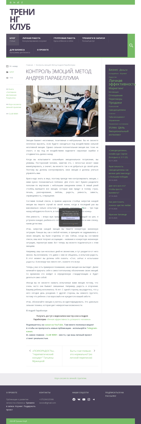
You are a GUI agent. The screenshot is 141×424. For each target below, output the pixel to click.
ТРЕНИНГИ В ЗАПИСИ (93, 39)
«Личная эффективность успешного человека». (69, 319)
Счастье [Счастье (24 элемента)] (112, 113)
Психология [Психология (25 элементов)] (113, 106)
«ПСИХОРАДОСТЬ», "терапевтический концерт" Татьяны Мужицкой (43, 356)
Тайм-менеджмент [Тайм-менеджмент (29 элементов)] (117, 117)
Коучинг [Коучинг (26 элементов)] (123, 73)
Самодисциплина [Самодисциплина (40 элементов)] (117, 109)
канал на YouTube (54, 324)
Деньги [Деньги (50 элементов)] (123, 69)
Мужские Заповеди (118, 214)
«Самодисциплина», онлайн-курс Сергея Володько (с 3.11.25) (118, 154)
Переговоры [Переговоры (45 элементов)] (115, 98)
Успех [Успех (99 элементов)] (113, 127)
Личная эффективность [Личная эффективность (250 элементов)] (122, 82)
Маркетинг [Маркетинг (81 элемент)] (116, 88)
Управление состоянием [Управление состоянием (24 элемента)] (118, 124)
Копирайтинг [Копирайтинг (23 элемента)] (114, 73)
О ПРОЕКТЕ (43, 49)
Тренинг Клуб (22, 19)
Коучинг (19, 406)
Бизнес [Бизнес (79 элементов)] (113, 70)
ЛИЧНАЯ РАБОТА (34, 39)
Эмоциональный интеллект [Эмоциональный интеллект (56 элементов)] (119, 133)
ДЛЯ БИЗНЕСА (20, 51)
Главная (29, 65)
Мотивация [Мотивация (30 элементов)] (114, 92)
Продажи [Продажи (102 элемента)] (115, 102)
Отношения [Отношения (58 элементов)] (116, 95)
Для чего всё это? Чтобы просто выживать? (117, 189)
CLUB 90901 (51, 335)
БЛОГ (12, 39)
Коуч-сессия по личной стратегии (70, 378)
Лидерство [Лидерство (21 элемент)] (113, 77)
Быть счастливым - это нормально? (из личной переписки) (81, 354)
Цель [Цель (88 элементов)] (121, 127)
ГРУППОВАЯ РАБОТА (64, 39)
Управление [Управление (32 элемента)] (114, 120)
